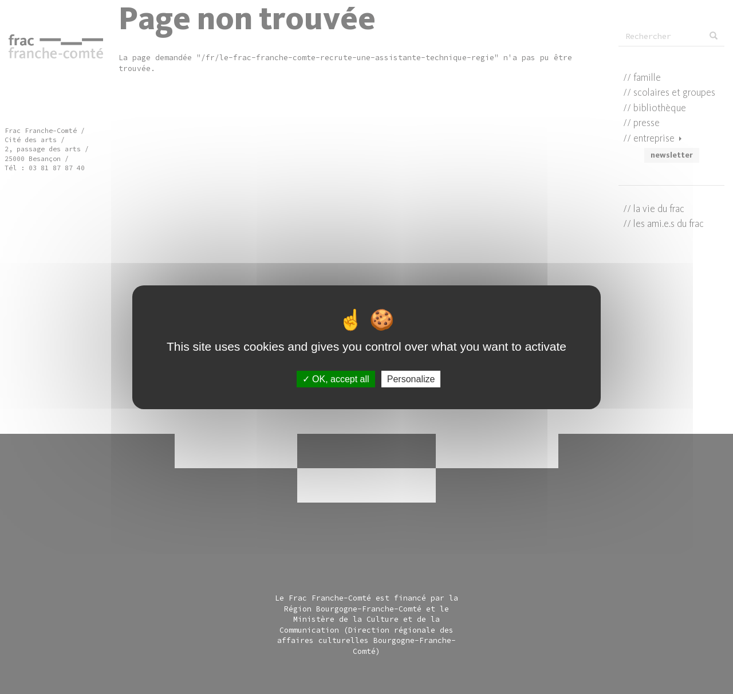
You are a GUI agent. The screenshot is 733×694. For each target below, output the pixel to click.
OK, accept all (335, 378)
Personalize (411, 378)
